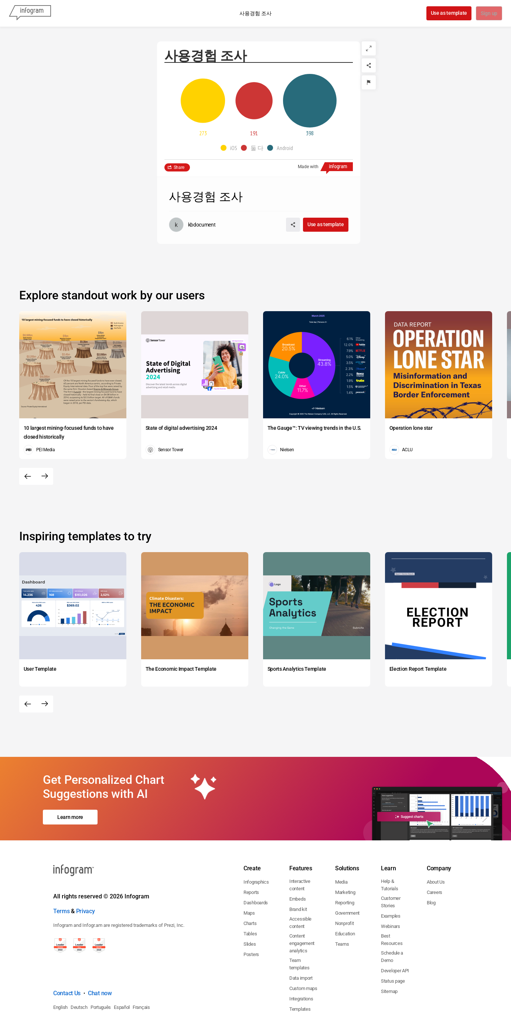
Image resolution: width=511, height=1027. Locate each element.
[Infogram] (30, 13)
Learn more (70, 801)
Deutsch (79, 975)
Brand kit (298, 877)
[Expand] (369, 48)
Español (122, 975)
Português (101, 975)
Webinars (390, 894)
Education (345, 902)
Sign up (488, 14)
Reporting (344, 871)
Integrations (301, 967)
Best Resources (391, 907)
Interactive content (299, 853)
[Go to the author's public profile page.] (192, 224)
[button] (231, 148)
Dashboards (255, 871)
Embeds (297, 867)
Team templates (299, 932)
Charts (249, 891)
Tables (250, 902)
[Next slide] (45, 476)
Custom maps (303, 956)
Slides (249, 912)
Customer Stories (391, 870)
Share (179, 167)
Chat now (100, 961)
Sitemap (389, 959)
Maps (249, 881)
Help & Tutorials (389, 853)
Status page (393, 949)
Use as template (448, 13)
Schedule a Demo (392, 924)
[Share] (369, 65)
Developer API (395, 939)
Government (347, 881)
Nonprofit (344, 891)
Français (141, 975)
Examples (391, 884)
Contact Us (67, 961)
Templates (299, 977)
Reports (251, 860)
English (60, 975)
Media (341, 850)
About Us (436, 850)
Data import (301, 946)
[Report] (369, 82)
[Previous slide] (28, 476)
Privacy (85, 879)
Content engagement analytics (301, 911)
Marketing (345, 860)
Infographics (256, 850)
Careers (434, 860)
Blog (431, 871)
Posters (251, 922)
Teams (342, 912)
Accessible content (300, 890)
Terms (61, 879)
